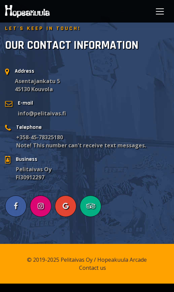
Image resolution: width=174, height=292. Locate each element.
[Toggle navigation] (160, 11)
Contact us (94, 267)
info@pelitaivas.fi (42, 113)
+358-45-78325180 (39, 137)
